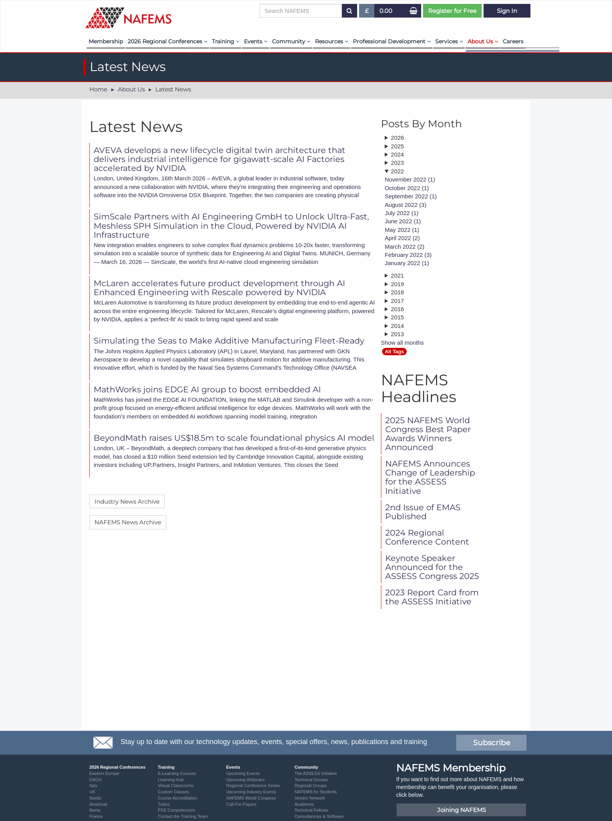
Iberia (94, 810)
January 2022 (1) (407, 263)
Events (255, 41)
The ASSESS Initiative (316, 773)
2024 (397, 154)
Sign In (507, 10)
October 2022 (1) (407, 188)
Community (291, 41)
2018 (397, 292)
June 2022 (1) (403, 221)
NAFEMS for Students (316, 791)
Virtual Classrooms (176, 785)
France (96, 816)
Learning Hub (170, 779)
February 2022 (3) (408, 254)
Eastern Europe (104, 773)
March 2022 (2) (405, 246)
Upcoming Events (243, 773)
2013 (397, 334)
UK (92, 791)
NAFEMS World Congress (251, 798)
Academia (304, 804)
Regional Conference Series (253, 785)
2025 (397, 146)
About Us (483, 41)
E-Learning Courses (177, 773)
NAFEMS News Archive (127, 522)
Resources (331, 41)
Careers (513, 41)
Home (98, 89)
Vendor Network (310, 798)
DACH (95, 779)
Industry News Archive (127, 501)
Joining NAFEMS (461, 810)
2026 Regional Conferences (167, 41)
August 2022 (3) (406, 204)
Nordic (95, 798)
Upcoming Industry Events (251, 791)
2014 (397, 325)
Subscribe (491, 742)
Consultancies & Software (319, 816)
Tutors (164, 804)
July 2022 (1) (402, 213)
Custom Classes (173, 791)
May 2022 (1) (402, 229)
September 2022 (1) (411, 196)
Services (449, 41)
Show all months (402, 342)
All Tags (394, 351)
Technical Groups (311, 779)
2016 (397, 309)
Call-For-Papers (241, 804)
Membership (106, 41)
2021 (397, 275)
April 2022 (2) (402, 238)
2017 (397, 300)
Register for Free (452, 10)
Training (225, 41)
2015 (397, 317)
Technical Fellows (311, 810)
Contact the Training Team (183, 816)
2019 (397, 284)
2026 (397, 137)
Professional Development (392, 41)
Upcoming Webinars (245, 779)
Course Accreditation (177, 798)
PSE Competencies (176, 810)
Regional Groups (311, 785)
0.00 (385, 10)
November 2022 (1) (410, 179)
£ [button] (367, 12)
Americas (98, 804)
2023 (397, 162)
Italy (93, 785)
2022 (397, 171)
